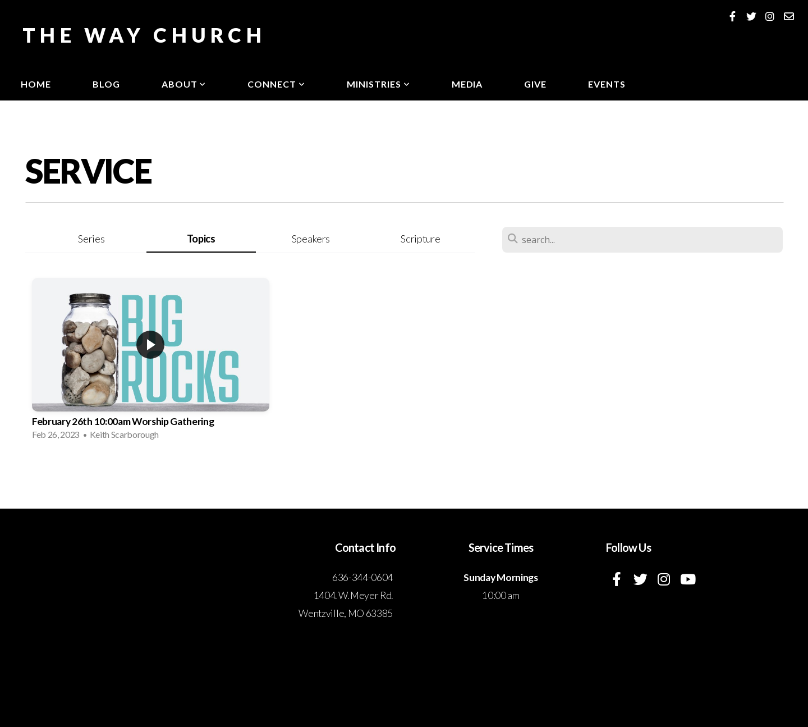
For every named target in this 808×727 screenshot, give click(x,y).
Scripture (420, 238)
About (184, 84)
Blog (106, 84)
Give (535, 84)
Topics (201, 238)
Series (91, 238)
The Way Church (144, 34)
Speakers (311, 238)
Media (467, 84)
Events (607, 84)
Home (36, 84)
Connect (276, 84)
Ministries (378, 84)
